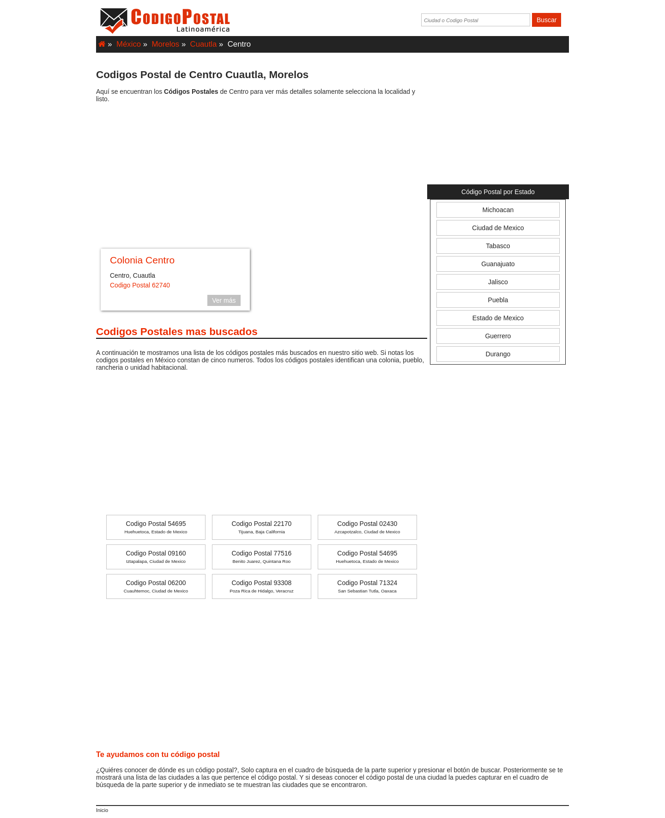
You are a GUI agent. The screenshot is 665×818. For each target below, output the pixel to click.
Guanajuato (497, 264)
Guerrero (498, 336)
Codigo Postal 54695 (155, 527)
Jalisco (498, 282)
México (128, 44)
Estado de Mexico (498, 318)
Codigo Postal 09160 (156, 556)
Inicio (102, 810)
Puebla (498, 300)
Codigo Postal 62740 (140, 285)
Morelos (166, 44)
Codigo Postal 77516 (261, 556)
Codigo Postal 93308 (261, 586)
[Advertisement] (261, 177)
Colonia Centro (142, 260)
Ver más (224, 300)
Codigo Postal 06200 (156, 586)
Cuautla (203, 44)
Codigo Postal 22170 (261, 527)
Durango (498, 354)
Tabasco (498, 246)
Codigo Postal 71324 (367, 586)
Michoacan (498, 210)
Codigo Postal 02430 (367, 527)
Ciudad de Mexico (498, 228)
